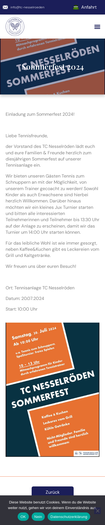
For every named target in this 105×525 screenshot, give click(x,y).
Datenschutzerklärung (68, 517)
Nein (38, 517)
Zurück (53, 492)
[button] (97, 27)
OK (23, 517)
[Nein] (97, 510)
